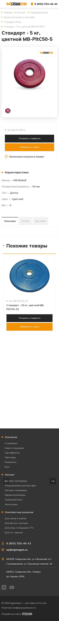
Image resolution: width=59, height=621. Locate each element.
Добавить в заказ (29, 147)
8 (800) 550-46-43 (45, 3)
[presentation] (6, 481)
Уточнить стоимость (30, 138)
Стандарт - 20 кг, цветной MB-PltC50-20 (25, 307)
